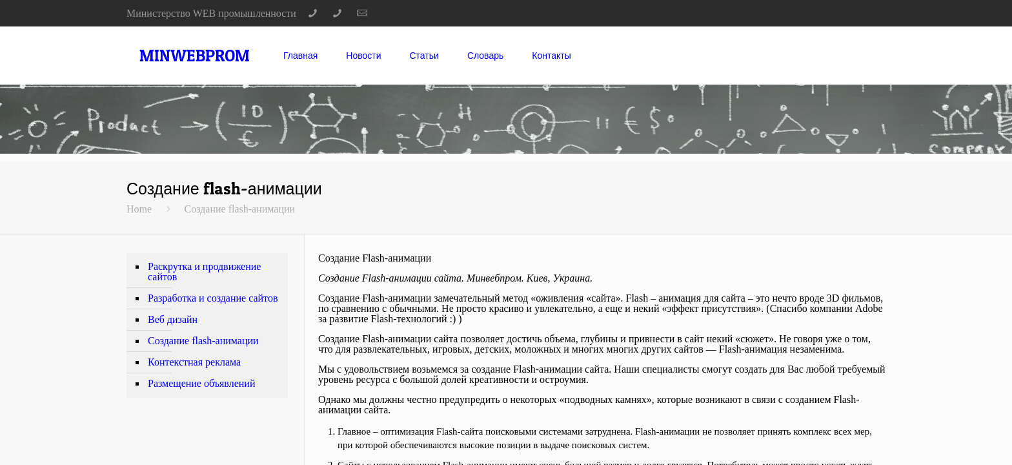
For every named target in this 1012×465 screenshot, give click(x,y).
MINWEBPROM (194, 55)
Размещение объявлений (201, 383)
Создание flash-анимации (239, 208)
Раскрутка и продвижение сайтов (204, 271)
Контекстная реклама (194, 361)
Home (139, 208)
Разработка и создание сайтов (213, 298)
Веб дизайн (172, 319)
